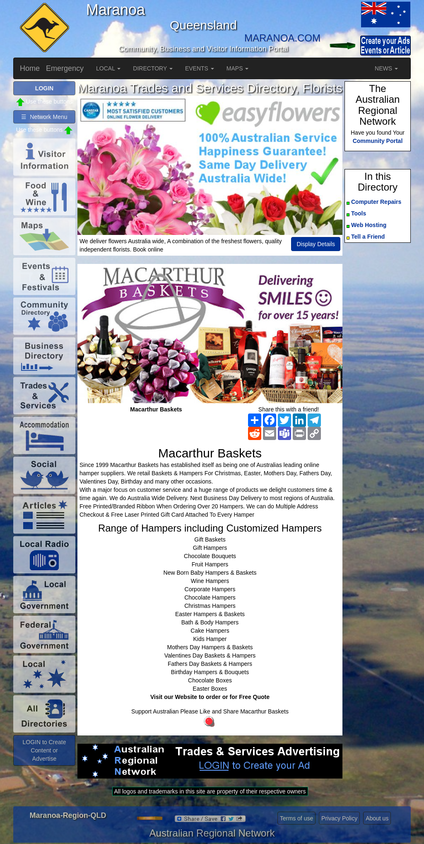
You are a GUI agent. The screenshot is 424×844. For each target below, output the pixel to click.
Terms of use (296, 818)
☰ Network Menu (44, 117)
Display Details (315, 244)
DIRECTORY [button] (153, 68)
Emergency (65, 68)
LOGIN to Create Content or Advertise (44, 750)
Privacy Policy (339, 818)
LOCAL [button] (108, 68)
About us (377, 818)
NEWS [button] (386, 68)
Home (30, 68)
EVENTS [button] (199, 68)
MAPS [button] (237, 68)
